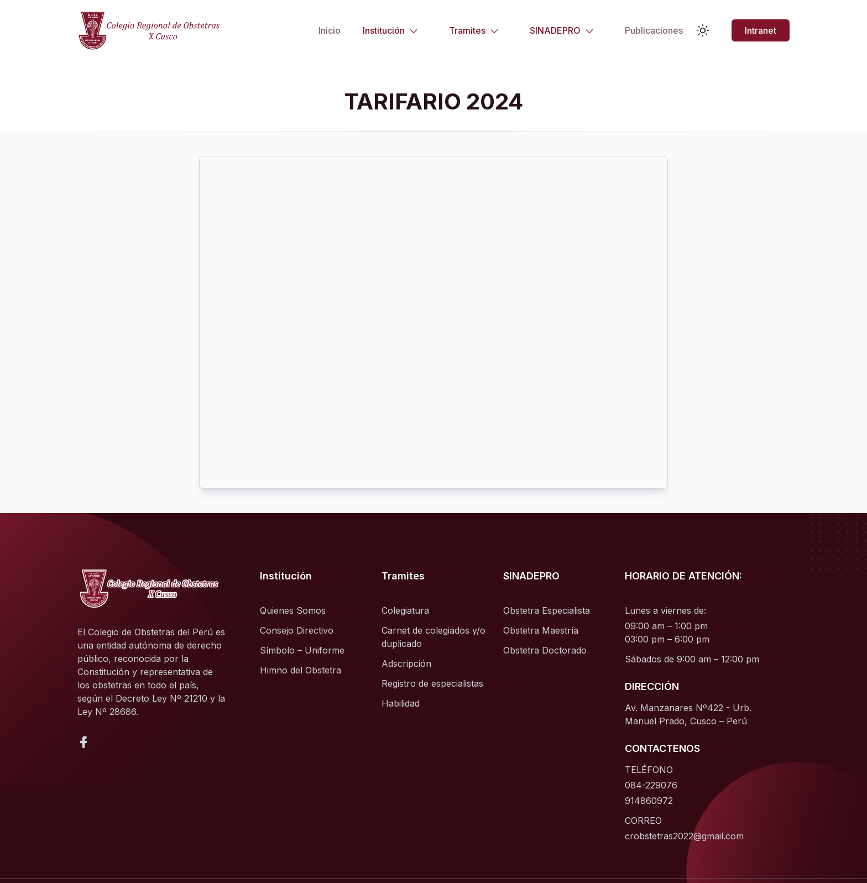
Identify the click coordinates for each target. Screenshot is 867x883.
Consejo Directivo (296, 630)
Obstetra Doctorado (545, 650)
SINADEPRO (562, 30)
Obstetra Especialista (546, 610)
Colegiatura (405, 610)
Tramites (474, 30)
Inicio (329, 30)
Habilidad (401, 703)
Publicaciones (654, 30)
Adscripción (406, 663)
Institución (390, 30)
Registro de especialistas (432, 683)
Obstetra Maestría (540, 630)
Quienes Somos (293, 610)
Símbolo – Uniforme (302, 650)
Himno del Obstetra (300, 670)
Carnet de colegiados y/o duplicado (433, 637)
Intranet (760, 30)
